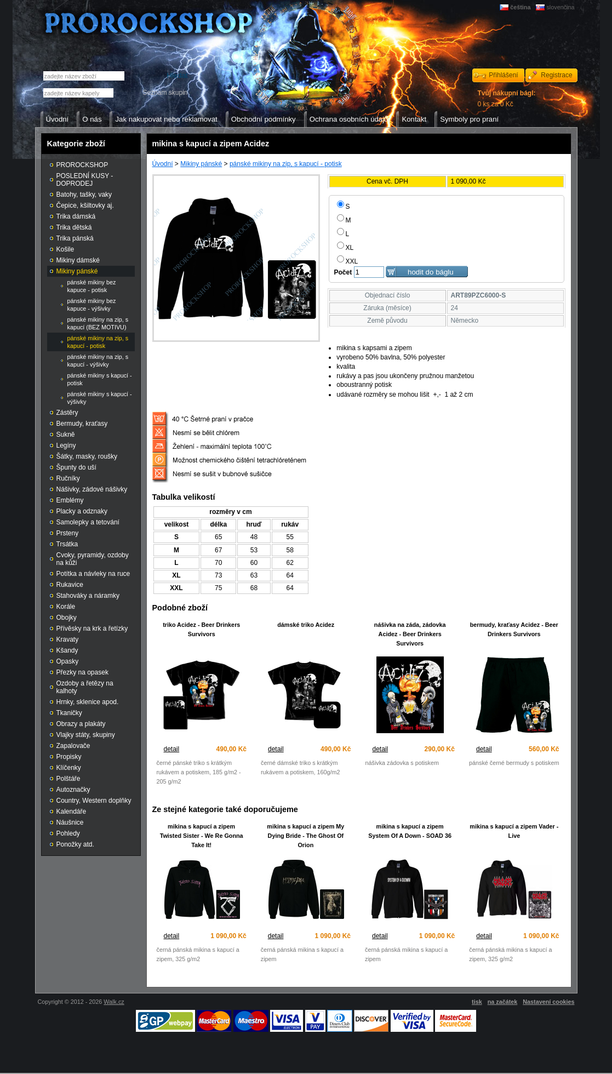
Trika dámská (76, 216)
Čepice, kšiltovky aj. (85, 205)
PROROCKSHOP (82, 165)
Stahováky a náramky (87, 595)
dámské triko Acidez (305, 624)
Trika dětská (74, 227)
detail (172, 749)
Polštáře (68, 778)
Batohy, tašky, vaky (84, 194)
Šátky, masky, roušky (87, 456)
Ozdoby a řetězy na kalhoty (84, 687)
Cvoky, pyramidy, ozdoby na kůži (92, 559)
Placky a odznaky (81, 511)
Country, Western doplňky (93, 800)
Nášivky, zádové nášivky (92, 489)
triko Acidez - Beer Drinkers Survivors (201, 629)
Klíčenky (68, 768)
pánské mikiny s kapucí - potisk (99, 379)
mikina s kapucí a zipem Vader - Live (514, 831)
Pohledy (68, 833)
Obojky (66, 617)
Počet (343, 272)
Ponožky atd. (75, 844)
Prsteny (67, 533)
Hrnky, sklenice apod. (87, 702)
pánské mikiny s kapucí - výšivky (99, 398)
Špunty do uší (76, 467)
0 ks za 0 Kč (507, 98)
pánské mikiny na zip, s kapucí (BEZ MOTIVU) (98, 323)
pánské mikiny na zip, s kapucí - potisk (286, 164)
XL (345, 248)
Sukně (65, 434)
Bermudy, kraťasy (82, 423)
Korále (66, 606)
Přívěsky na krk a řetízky (92, 628)
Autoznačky (73, 789)
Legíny (66, 445)
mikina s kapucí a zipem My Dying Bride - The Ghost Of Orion (305, 835)
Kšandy (67, 650)
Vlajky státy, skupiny (85, 735)
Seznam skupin (164, 92)
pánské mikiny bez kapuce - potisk (91, 286)
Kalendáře (71, 811)
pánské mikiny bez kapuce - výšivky (91, 305)
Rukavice (69, 585)
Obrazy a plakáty (81, 724)
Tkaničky (69, 713)
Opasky (67, 661)
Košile (65, 249)
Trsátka (67, 544)
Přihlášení (503, 75)
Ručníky (68, 478)
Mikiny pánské (201, 164)
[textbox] (78, 93)
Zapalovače (73, 746)
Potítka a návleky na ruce (93, 574)
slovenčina (560, 7)
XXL (347, 261)
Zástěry (67, 412)
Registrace (556, 75)
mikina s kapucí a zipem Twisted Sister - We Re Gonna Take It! (201, 835)
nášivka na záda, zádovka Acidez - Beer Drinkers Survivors (410, 634)
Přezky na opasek (82, 672)
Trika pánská (75, 238)
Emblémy (70, 500)
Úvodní (162, 164)
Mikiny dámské (78, 260)
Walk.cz (114, 1001)
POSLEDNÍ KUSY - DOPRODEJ (84, 179)
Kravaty (67, 639)
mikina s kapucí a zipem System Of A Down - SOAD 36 (409, 831)
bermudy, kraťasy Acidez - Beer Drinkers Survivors (514, 629)
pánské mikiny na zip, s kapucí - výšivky (98, 360)
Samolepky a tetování (87, 522)
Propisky (69, 757)
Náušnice (70, 822)
